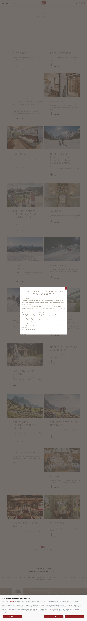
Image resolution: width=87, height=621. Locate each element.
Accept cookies (74, 616)
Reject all (54, 616)
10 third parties (11, 601)
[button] (84, 598)
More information (13, 616)
